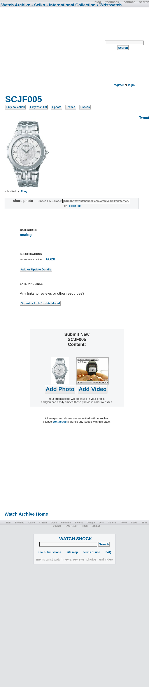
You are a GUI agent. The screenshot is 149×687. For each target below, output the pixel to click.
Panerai (112, 522)
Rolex (124, 522)
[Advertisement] (52, 52)
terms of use (91, 552)
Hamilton (66, 522)
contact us (60, 421)
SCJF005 (23, 99)
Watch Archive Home (26, 514)
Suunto (57, 526)
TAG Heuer (71, 526)
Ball (8, 522)
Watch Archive (15, 5)
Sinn (144, 522)
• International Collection (71, 5)
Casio (31, 522)
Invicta (78, 522)
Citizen (43, 522)
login (131, 85)
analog (26, 235)
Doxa (54, 522)
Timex (84, 526)
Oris (101, 522)
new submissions (49, 552)
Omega (91, 522)
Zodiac (96, 526)
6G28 (50, 259)
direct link (75, 205)
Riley (24, 191)
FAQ (108, 552)
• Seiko (38, 5)
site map (72, 552)
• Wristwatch (109, 5)
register (119, 85)
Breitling (19, 522)
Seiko (134, 522)
